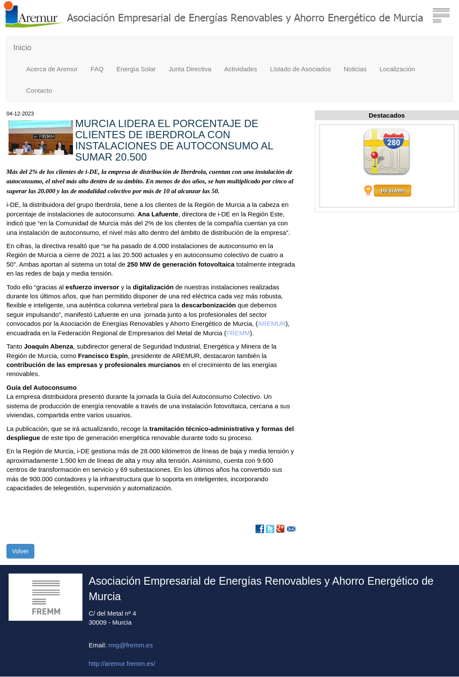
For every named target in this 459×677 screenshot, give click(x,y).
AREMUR (272, 323)
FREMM (238, 333)
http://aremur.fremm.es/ (122, 663)
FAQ (97, 69)
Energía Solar (136, 69)
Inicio (22, 47)
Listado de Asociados (300, 69)
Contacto (39, 90)
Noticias (355, 69)
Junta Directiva (190, 69)
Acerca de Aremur (52, 69)
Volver (20, 551)
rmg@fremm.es (130, 645)
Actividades (240, 69)
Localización (397, 69)
